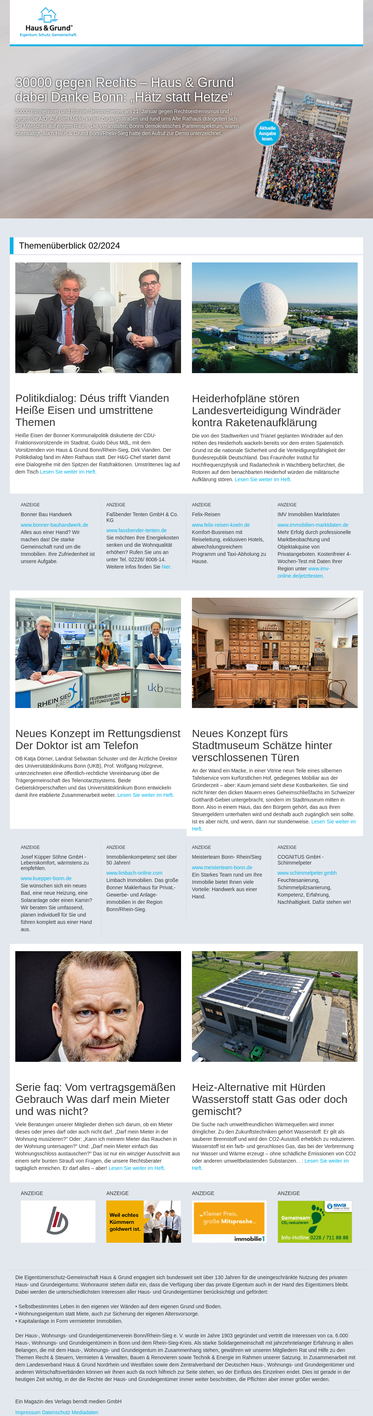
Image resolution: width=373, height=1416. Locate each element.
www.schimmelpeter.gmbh (307, 873)
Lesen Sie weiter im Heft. (68, 472)
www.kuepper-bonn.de (46, 878)
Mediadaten (85, 1412)
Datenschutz (56, 1412)
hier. (166, 567)
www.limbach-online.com (134, 873)
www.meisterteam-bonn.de (222, 867)
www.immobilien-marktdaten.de (313, 525)
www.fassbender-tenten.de (136, 530)
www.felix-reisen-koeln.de (221, 525)
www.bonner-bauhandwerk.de (54, 525)
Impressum (27, 1412)
